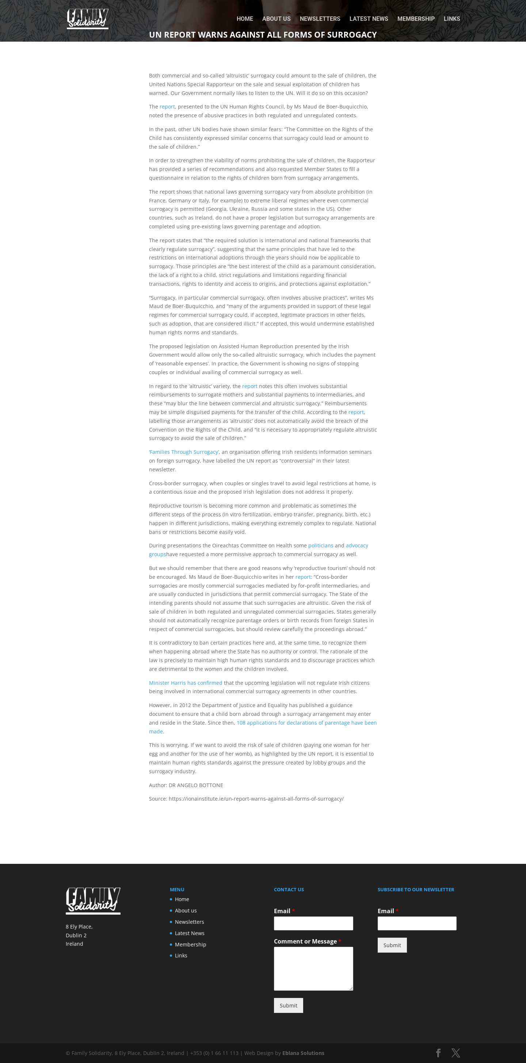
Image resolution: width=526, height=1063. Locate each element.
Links (452, 19)
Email (284, 911)
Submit (288, 1005)
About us (276, 19)
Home (245, 19)
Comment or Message (308, 941)
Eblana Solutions (303, 1052)
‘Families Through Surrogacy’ (184, 451)
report (167, 106)
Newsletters (320, 19)
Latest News (369, 19)
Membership (416, 19)
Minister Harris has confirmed (185, 682)
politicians (320, 545)
